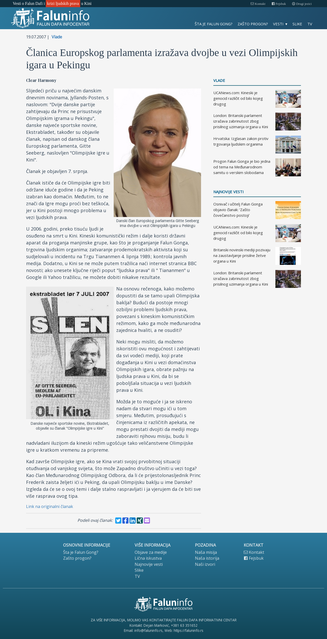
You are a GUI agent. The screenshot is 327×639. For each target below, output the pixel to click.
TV (309, 23)
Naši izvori (205, 564)
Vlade (57, 37)
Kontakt (258, 4)
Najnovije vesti (228, 191)
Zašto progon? (253, 23)
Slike (297, 23)
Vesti (278, 23)
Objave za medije (151, 552)
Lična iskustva (148, 558)
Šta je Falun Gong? (213, 23)
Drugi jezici (302, 4)
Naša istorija (207, 558)
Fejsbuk (279, 4)
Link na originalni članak (49, 506)
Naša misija (206, 552)
